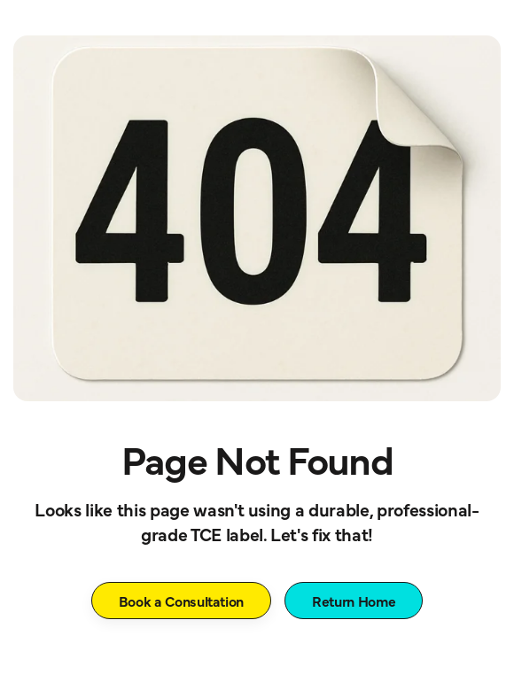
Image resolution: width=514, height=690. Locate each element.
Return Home (353, 600)
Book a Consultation (182, 600)
